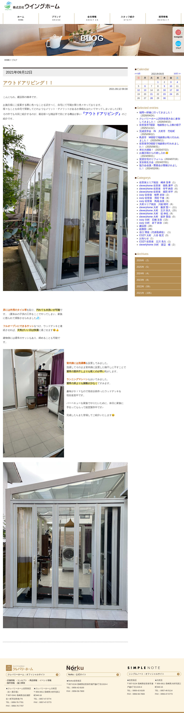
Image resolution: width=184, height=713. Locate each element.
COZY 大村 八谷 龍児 (151, 235)
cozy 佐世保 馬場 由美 (152, 201)
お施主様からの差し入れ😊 (153, 153)
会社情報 (92, 18)
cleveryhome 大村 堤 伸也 (153, 213)
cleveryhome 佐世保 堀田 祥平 (156, 191)
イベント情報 (45, 676)
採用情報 (163, 18)
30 (164, 98)
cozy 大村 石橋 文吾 (150, 219)
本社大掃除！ (146, 150)
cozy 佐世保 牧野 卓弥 (152, 195)
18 (177, 90)
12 (138, 90)
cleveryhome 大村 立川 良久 (155, 210)
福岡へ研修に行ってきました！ (156, 112)
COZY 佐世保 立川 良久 (152, 241)
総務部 (142, 229)
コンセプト (22, 676)
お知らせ (144, 238)
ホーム (21, 18)
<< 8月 (138, 73)
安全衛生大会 (146, 162)
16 (164, 90)
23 (164, 94)
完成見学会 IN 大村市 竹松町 (157, 131)
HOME (7, 60)
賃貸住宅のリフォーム (151, 159)
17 (171, 90)
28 (151, 98)
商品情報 (33, 676)
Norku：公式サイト (77, 670)
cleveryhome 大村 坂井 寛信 (155, 216)
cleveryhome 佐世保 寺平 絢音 (156, 188)
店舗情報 (11, 676)
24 (171, 94)
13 (145, 90)
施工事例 (21, 678)
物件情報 (11, 678)
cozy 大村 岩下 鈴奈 (150, 223)
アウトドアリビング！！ (28, 82)
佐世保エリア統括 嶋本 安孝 (155, 182)
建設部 (142, 226)
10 (171, 86)
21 (151, 94)
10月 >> (177, 73)
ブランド (56, 18)
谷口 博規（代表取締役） (152, 232)
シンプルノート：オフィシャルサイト (146, 669)
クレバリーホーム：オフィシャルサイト (26, 670)
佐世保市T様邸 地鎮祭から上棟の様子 (160, 125)
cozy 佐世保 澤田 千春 (152, 198)
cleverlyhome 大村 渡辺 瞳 (155, 244)
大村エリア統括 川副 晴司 (153, 204)
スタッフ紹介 (128, 18)
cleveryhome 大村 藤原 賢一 (155, 207)
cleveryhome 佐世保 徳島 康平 (156, 185)
